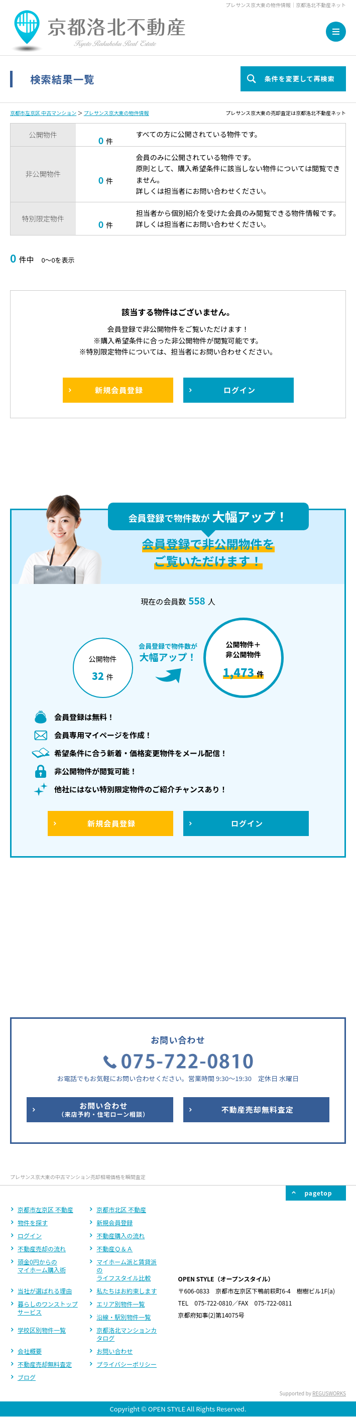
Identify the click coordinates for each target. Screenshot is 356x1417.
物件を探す (33, 1088)
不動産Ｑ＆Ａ (114, 1114)
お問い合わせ (114, 1217)
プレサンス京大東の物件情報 (116, 112)
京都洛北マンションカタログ (126, 1200)
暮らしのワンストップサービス (48, 1173)
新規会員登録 (114, 1088)
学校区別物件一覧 (42, 1196)
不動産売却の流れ (42, 1114)
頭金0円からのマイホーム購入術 (42, 1131)
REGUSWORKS (329, 1259)
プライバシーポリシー (126, 1230)
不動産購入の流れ (120, 1101)
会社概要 (30, 1217)
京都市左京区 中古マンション (43, 112)
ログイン (30, 1101)
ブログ (27, 1243)
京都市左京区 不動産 (45, 1075)
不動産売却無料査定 (45, 1230)
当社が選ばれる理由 (45, 1156)
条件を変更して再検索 (299, 78)
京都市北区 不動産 (121, 1075)
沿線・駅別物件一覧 (123, 1182)
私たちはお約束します (126, 1156)
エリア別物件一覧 (120, 1169)
